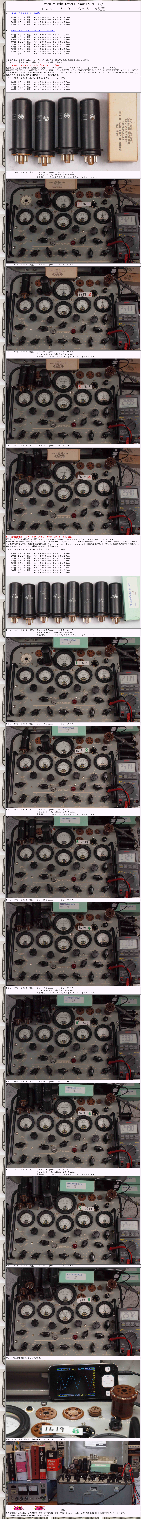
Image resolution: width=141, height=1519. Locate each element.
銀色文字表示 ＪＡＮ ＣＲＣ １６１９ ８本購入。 (33, 31)
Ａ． (8, 65)
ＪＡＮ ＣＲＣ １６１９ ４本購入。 (27, 13)
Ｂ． (8, 537)
